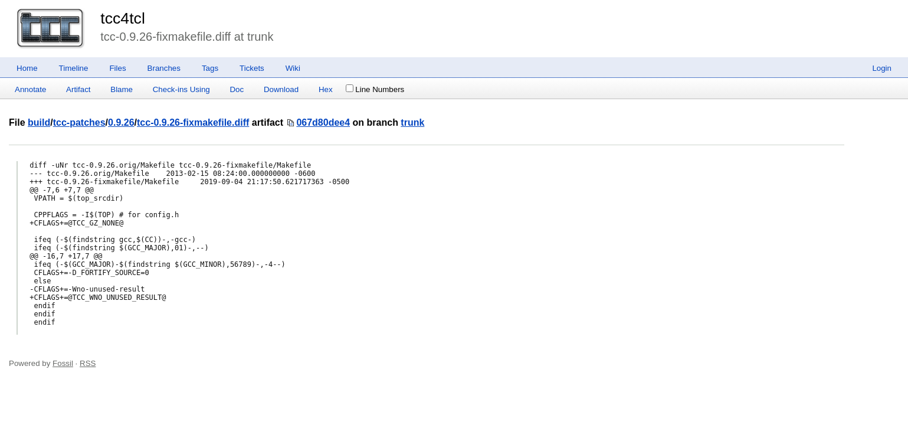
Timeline (73, 68)
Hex (326, 89)
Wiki (293, 68)
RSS (88, 363)
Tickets (252, 68)
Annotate (30, 89)
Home (27, 68)
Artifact (78, 89)
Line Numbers (375, 89)
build (39, 122)
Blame (121, 89)
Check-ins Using (181, 89)
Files (117, 68)
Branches (164, 68)
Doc (237, 89)
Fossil (63, 363)
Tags (210, 68)
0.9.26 (121, 122)
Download (281, 89)
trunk (412, 122)
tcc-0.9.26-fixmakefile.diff (193, 122)
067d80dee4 (323, 122)
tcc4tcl (122, 18)
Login (881, 68)
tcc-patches (79, 122)
